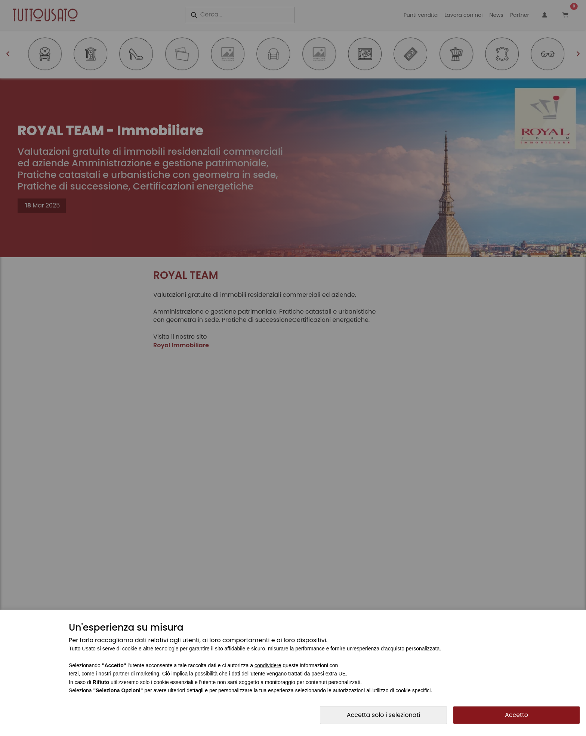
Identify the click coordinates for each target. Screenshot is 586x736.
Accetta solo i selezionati (383, 715)
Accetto (516, 715)
